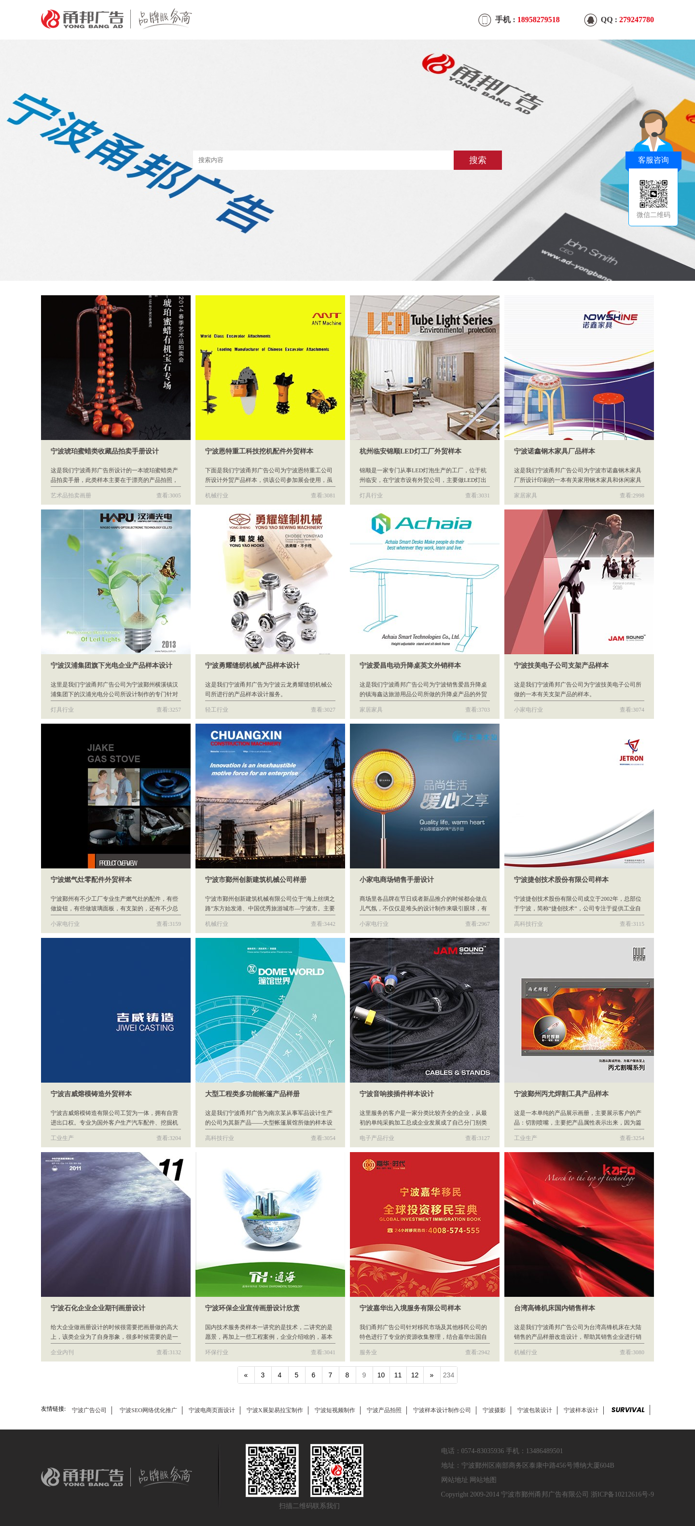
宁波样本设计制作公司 (442, 1410)
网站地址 (454, 1480)
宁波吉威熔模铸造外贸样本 (91, 1094)
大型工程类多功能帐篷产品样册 (252, 1094)
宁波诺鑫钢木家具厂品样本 (554, 451)
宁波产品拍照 (384, 1410)
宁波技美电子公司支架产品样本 (561, 665)
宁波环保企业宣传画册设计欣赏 (252, 1308)
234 (448, 1375)
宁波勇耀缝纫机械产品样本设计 (252, 665)
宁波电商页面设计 (212, 1410)
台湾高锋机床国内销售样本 (554, 1308)
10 (381, 1375)
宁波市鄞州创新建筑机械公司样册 (255, 879)
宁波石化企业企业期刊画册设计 (98, 1308)
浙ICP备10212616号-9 (622, 1494)
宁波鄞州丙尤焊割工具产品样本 (561, 1094)
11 (398, 1375)
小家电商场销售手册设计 (397, 879)
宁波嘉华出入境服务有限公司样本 (410, 1308)
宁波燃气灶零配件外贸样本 (91, 879)
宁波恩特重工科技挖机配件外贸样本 (259, 451)
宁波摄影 (494, 1410)
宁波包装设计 (534, 1410)
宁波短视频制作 (335, 1410)
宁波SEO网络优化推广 (148, 1410)
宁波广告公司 (89, 1410)
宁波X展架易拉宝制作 (275, 1410)
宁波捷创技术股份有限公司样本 (561, 879)
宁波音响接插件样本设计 (397, 1094)
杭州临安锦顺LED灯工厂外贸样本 (410, 451)
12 (415, 1375)
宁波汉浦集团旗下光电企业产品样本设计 (111, 665)
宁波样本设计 (581, 1410)
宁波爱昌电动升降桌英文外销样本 (410, 665)
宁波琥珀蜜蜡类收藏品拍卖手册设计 (105, 451)
